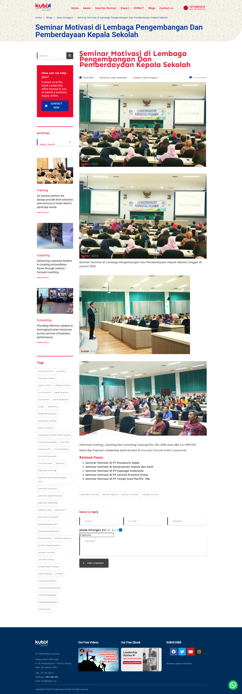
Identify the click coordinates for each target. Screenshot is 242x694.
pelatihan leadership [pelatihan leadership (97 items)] (47, 503)
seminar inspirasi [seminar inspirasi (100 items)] (63, 538)
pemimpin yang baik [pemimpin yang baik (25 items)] (48, 517)
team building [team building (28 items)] (45, 574)
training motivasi (150, 494)
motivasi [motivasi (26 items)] (64, 442)
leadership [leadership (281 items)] (52, 406)
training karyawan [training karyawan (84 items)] (47, 581)
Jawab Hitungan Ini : (93, 530)
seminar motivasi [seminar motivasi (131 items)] (46, 552)
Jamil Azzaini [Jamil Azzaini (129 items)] (44, 392)
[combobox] (55, 142)
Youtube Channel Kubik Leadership (163, 450)
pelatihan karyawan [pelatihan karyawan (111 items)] (47, 488)
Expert (125, 8)
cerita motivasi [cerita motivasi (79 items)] (45, 371)
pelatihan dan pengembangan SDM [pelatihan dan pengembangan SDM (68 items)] (52, 479)
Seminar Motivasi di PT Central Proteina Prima (117, 474)
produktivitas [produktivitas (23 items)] (44, 538)
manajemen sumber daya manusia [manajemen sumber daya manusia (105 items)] (54, 435)
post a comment (93, 563)
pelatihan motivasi (90, 494)
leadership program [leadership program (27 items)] (47, 414)
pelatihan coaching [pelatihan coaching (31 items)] (47, 470)
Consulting (44, 320)
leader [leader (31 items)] (41, 406)
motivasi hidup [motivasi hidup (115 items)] (61, 449)
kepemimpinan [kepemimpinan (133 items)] (61, 392)
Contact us (166, 8)
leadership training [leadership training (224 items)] (47, 421)
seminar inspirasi (110, 494)
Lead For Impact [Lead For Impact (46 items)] (45, 428)
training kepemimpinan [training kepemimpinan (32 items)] (49, 588)
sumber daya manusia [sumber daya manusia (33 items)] (48, 566)
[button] (121, 530)
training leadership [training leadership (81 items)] (47, 595)
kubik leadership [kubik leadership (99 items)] (60, 399)
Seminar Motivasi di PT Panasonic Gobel (112, 462)
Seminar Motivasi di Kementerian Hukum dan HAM (119, 466)
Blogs (151, 8)
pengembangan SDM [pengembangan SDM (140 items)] (47, 524)
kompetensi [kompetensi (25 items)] (43, 399)
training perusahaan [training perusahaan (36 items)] (47, 602)
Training (42, 190)
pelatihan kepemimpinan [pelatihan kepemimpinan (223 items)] (50, 496)
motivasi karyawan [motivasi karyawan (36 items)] (47, 456)
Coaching (43, 255)
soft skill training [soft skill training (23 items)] (46, 559)
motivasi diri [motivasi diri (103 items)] (44, 449)
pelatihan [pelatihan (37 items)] (60, 463)
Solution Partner (105, 8)
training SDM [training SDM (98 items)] (44, 609)
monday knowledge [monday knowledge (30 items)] (47, 442)
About (87, 8)
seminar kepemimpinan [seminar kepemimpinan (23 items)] (49, 545)
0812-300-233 (52, 677)
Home (75, 8)
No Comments (198, 77)
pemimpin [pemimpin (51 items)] (60, 510)
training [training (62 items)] (59, 574)
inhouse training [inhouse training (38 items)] (62, 385)
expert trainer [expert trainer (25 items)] (45, 385)
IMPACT (139, 8)
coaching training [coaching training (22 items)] (46, 378)
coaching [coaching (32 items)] (60, 371)
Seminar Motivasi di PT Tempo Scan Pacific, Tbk (118, 478)
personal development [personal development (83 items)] (48, 531)
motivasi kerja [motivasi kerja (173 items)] (45, 463)
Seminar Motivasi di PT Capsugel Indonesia (115, 470)
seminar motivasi (130, 494)
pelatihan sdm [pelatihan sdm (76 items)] (45, 510)
